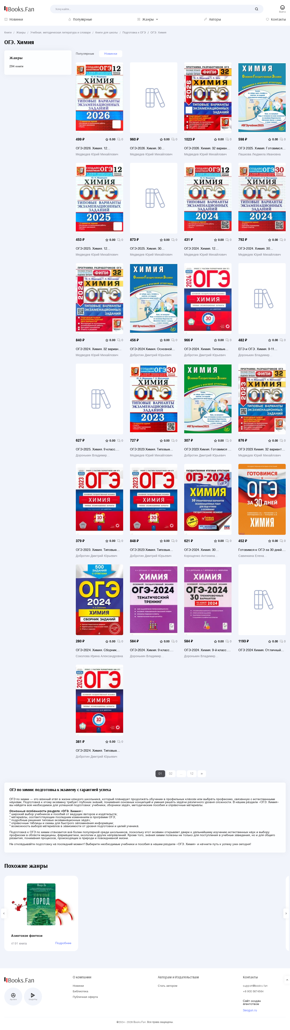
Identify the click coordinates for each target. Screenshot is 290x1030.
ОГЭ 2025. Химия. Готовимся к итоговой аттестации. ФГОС (261, 148)
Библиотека (80, 991)
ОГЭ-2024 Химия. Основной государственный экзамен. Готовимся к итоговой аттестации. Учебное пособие (152, 349)
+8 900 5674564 (253, 991)
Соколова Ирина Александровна (99, 656)
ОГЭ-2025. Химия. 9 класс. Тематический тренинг (96, 449)
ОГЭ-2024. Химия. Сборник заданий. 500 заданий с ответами (96, 650)
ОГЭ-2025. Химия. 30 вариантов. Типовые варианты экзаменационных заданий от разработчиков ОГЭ (153, 248)
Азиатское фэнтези (27, 935)
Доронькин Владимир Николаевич (253, 355)
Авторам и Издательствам (178, 977)
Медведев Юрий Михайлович (97, 154)
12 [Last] (192, 773)
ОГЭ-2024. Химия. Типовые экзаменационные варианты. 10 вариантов (98, 750)
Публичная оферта (85, 997)
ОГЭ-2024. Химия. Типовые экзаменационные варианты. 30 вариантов (206, 349)
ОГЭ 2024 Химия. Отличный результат (259, 650)
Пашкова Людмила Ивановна (259, 154)
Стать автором (167, 986)
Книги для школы (106, 32)
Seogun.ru (250, 1010)
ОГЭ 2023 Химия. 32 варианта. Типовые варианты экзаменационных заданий (261, 449)
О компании (82, 977)
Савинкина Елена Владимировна (251, 556)
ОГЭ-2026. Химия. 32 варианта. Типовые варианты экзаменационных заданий (207, 148)
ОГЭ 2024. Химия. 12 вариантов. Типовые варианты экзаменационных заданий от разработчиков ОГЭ (207, 248)
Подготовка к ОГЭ (134, 32)
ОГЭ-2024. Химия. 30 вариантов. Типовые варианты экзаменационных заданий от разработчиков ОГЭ (261, 248)
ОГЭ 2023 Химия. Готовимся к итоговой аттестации (207, 449)
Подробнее (63, 943)
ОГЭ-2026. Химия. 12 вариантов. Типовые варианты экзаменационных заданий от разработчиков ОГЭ (99, 148)
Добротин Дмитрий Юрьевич (151, 355)
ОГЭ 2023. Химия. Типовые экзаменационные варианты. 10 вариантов (98, 550)
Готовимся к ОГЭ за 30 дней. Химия (260, 550)
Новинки (110, 53)
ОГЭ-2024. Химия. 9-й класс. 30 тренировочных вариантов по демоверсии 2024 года (206, 650)
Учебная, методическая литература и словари (60, 32)
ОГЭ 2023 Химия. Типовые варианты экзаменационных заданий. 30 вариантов (151, 449)
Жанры (20, 32)
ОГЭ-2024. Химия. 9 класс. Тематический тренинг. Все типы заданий (151, 650)
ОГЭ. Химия (158, 32)
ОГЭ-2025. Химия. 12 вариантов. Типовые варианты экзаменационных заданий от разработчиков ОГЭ (99, 248)
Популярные (85, 53)
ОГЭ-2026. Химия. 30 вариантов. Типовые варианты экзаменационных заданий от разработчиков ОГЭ (153, 148)
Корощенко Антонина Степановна (199, 556)
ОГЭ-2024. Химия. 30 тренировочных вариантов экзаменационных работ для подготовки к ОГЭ (206, 550)
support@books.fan (255, 986)
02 (171, 773)
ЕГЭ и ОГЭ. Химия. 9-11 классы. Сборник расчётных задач (260, 349)
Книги (8, 32)
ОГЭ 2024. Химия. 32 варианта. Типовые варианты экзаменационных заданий (99, 349)
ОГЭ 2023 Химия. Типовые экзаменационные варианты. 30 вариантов (152, 550)
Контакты (250, 977)
